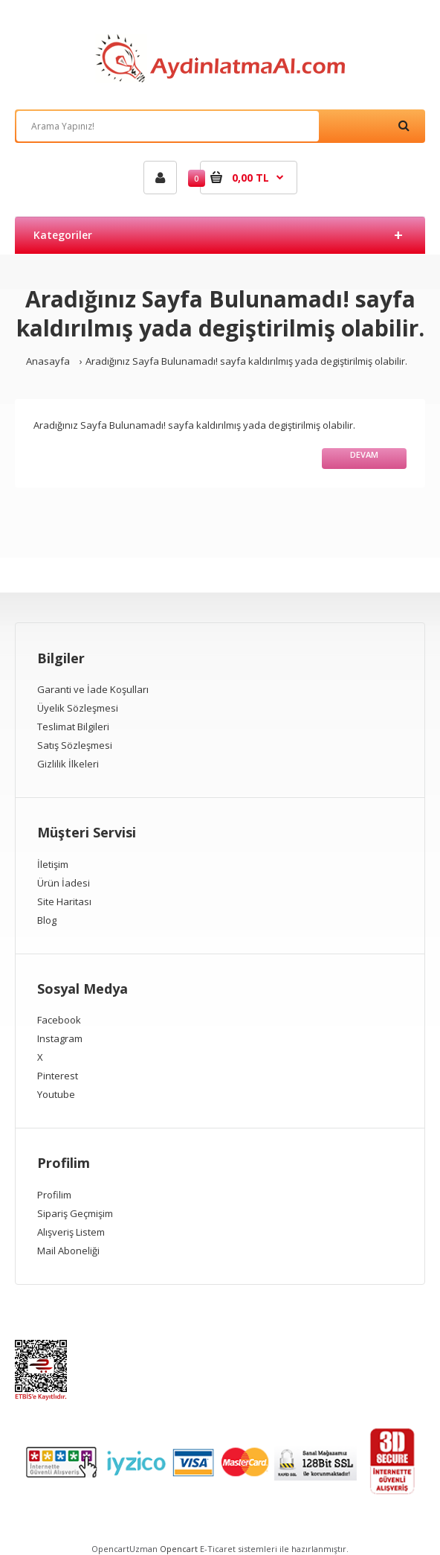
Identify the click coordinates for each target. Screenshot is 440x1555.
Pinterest (57, 1075)
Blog (46, 920)
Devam (364, 454)
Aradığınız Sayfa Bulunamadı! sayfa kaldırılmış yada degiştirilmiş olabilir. (246, 361)
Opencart (179, 1548)
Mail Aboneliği (68, 1250)
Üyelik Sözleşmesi (77, 708)
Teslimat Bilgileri (73, 726)
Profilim (54, 1194)
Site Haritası (64, 901)
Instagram (59, 1038)
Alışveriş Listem (71, 1232)
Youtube (56, 1094)
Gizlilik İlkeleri (68, 763)
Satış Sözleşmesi (74, 745)
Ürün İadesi (63, 883)
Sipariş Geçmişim (75, 1213)
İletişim (52, 864)
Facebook (59, 1019)
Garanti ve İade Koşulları (93, 689)
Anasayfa (48, 361)
